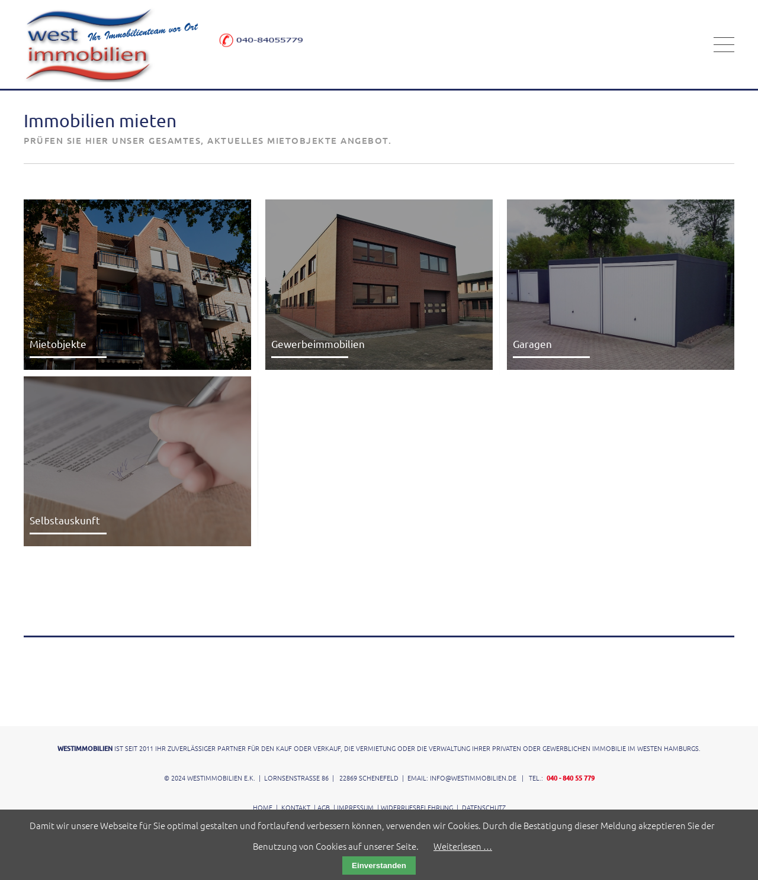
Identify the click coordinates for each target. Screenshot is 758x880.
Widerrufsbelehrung (417, 807)
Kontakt (295, 807)
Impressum (355, 807)
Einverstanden (379, 865)
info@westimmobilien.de (473, 777)
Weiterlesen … (462, 846)
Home (262, 807)
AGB (323, 807)
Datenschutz (484, 807)
